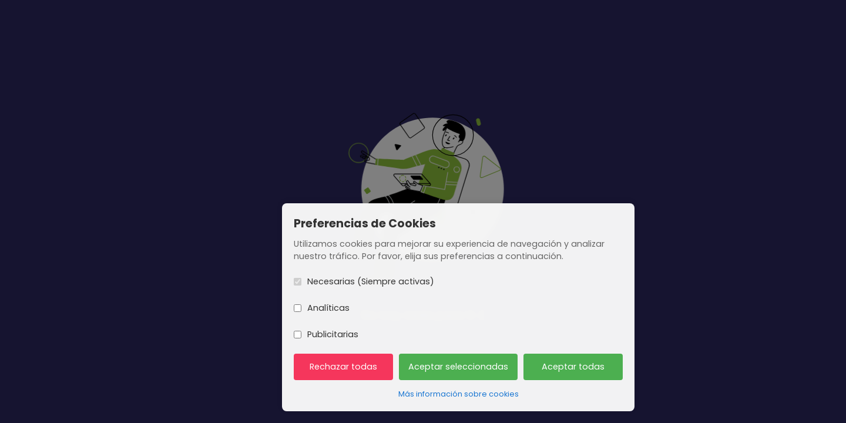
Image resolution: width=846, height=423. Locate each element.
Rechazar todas (343, 366)
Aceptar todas (573, 366)
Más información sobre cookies (458, 394)
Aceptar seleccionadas (458, 366)
